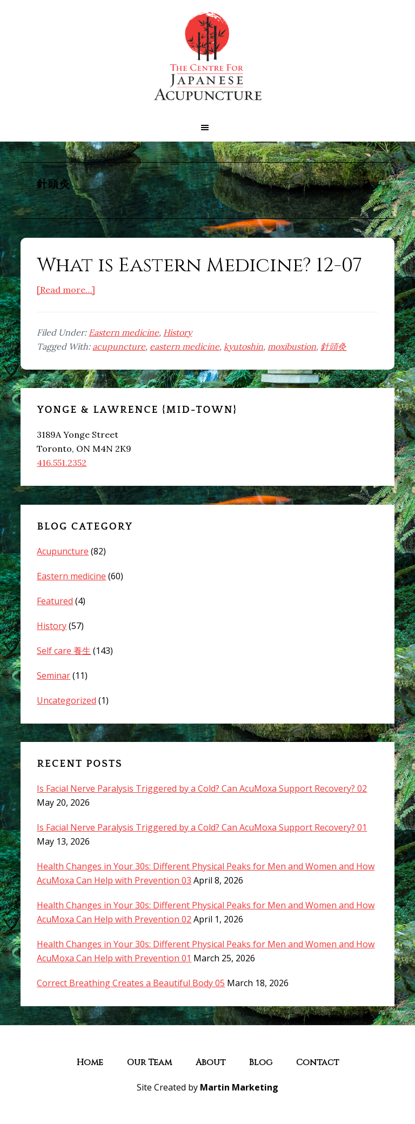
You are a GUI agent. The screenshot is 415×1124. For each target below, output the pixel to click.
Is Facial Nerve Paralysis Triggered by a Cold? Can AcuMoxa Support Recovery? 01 (202, 827)
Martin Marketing (239, 1087)
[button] (207, 127)
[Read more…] (66, 289)
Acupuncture (63, 551)
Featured (55, 601)
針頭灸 (333, 346)
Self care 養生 (64, 651)
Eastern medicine (124, 332)
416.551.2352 (61, 462)
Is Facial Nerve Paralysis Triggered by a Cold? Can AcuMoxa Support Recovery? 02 (202, 788)
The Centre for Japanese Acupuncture (207, 57)
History (177, 332)
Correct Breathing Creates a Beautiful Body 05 (131, 983)
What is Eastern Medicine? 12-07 (199, 265)
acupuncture (118, 346)
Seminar (53, 675)
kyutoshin (243, 346)
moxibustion (291, 346)
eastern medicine (184, 346)
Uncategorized (66, 700)
